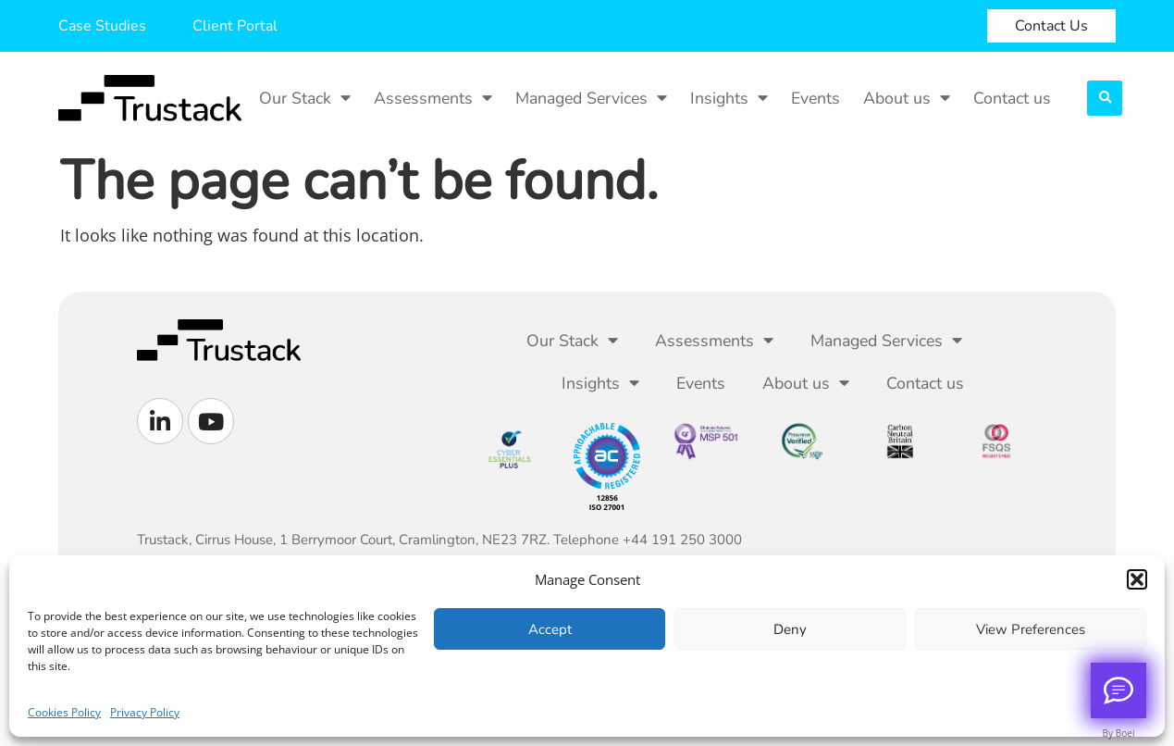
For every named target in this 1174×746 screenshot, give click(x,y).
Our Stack (305, 98)
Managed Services (591, 98)
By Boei (1119, 733)
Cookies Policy (64, 712)
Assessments (433, 98)
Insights (729, 98)
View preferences (1030, 629)
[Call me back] (1118, 690)
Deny (790, 629)
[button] (1137, 579)
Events (815, 98)
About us (906, 98)
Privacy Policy (144, 712)
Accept (550, 629)
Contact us (1012, 98)
